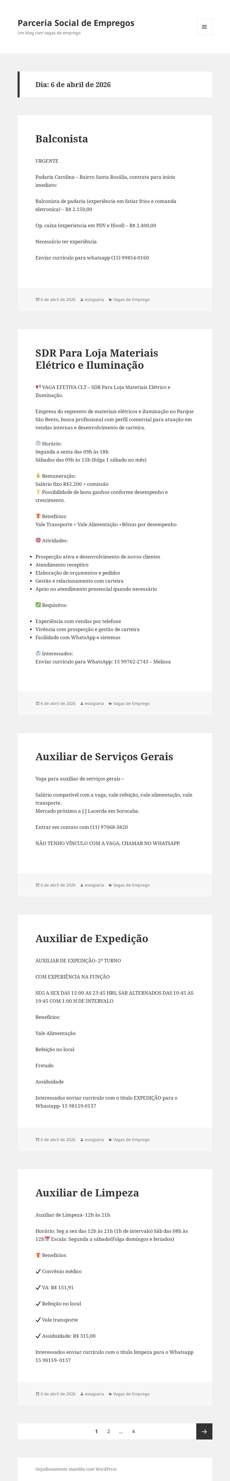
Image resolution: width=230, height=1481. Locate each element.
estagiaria (94, 299)
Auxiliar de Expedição (91, 938)
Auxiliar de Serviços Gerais (104, 756)
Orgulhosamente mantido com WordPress (75, 1469)
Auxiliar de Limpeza (87, 1192)
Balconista (61, 138)
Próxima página (204, 1431)
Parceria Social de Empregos (76, 22)
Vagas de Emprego (131, 299)
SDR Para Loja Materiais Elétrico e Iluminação (96, 359)
